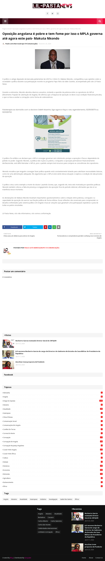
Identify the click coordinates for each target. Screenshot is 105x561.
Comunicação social (53, 421)
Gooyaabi (28, 558)
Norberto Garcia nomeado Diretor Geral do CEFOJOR (35, 341)
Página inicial (6, 29)
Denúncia (53, 466)
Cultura (53, 458)
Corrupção (53, 437)
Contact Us (99, 558)
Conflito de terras (53, 429)
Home (84, 558)
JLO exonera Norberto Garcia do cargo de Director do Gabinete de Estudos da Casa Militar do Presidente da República (57, 352)
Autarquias (53, 413)
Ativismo (53, 405)
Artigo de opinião (53, 401)
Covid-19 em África (53, 454)
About (91, 558)
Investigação (53, 499)
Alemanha (53, 393)
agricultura (53, 478)
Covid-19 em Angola (53, 450)
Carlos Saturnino (56, 521)
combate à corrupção (45, 532)
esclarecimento (53, 482)
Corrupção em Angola (53, 441)
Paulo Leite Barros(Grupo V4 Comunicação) (21, 44)
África (53, 486)
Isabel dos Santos (66, 499)
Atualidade (53, 409)
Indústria (43, 499)
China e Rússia (53, 417)
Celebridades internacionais (47, 528)
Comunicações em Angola (53, 425)
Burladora (41, 517)
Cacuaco (51, 517)
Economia (53, 470)
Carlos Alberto (43, 521)
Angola (53, 397)
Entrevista (53, 474)
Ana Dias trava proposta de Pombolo (29, 362)
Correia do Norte (53, 433)
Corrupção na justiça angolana (53, 445)
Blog (11, 558)
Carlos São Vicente (44, 525)
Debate (53, 462)
